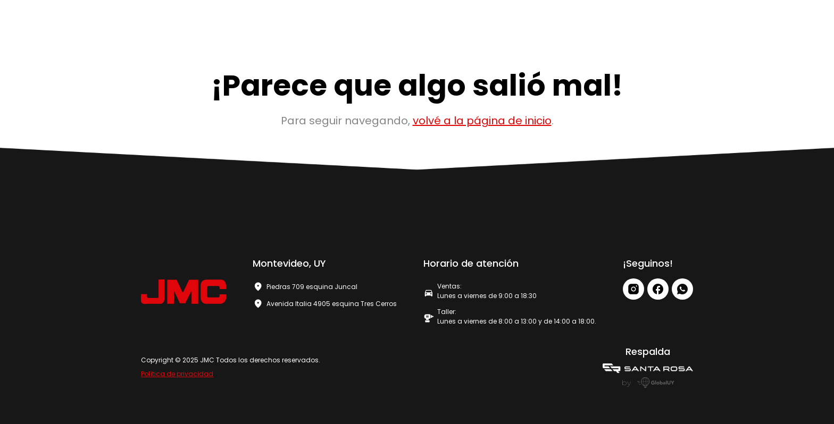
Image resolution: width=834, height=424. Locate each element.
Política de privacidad (177, 373)
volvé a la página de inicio (482, 120)
